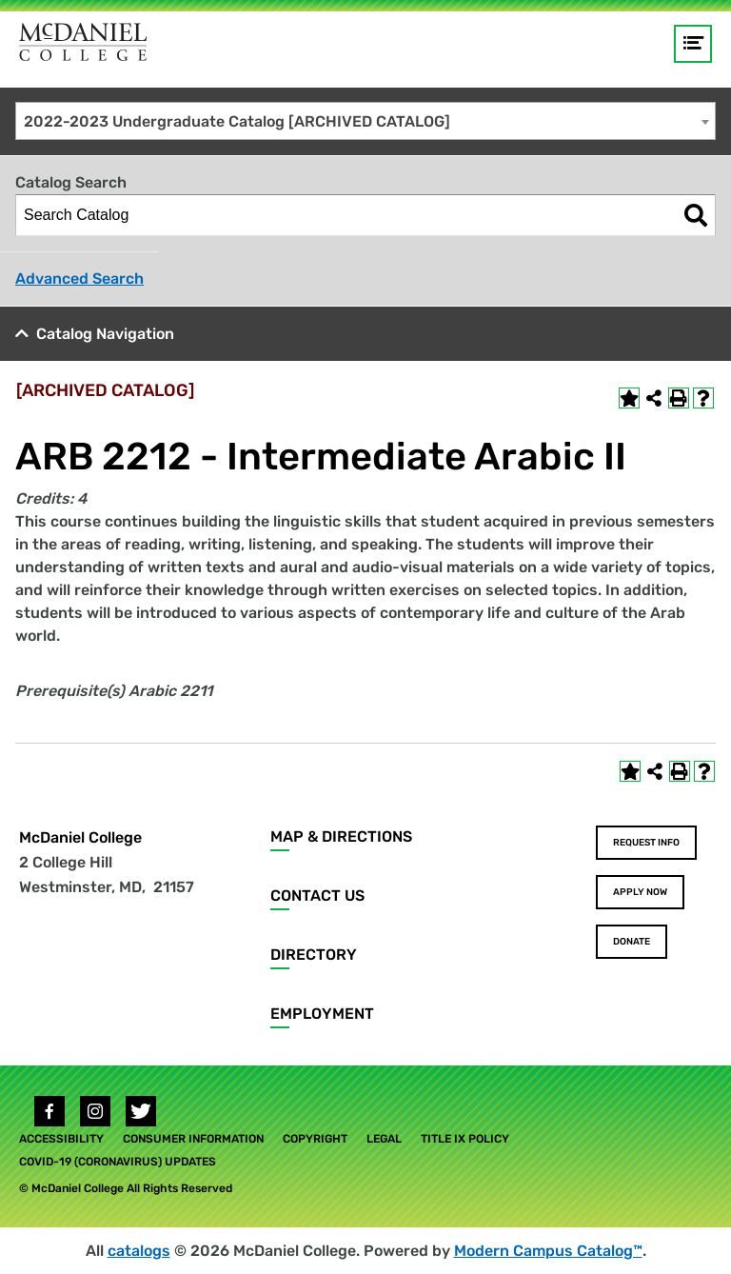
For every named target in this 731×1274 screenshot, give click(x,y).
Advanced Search (79, 278)
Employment (322, 1014)
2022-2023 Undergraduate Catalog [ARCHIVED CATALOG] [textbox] (237, 121)
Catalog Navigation (105, 334)
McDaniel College (80, 837)
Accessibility (61, 1138)
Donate (631, 941)
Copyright (315, 1138)
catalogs (139, 1251)
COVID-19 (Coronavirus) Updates (117, 1161)
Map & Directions (341, 836)
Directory (313, 955)
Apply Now (640, 892)
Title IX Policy (465, 1138)
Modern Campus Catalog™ (548, 1251)
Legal (384, 1138)
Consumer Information (193, 1138)
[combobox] (365, 121)
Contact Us (317, 895)
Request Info (646, 842)
